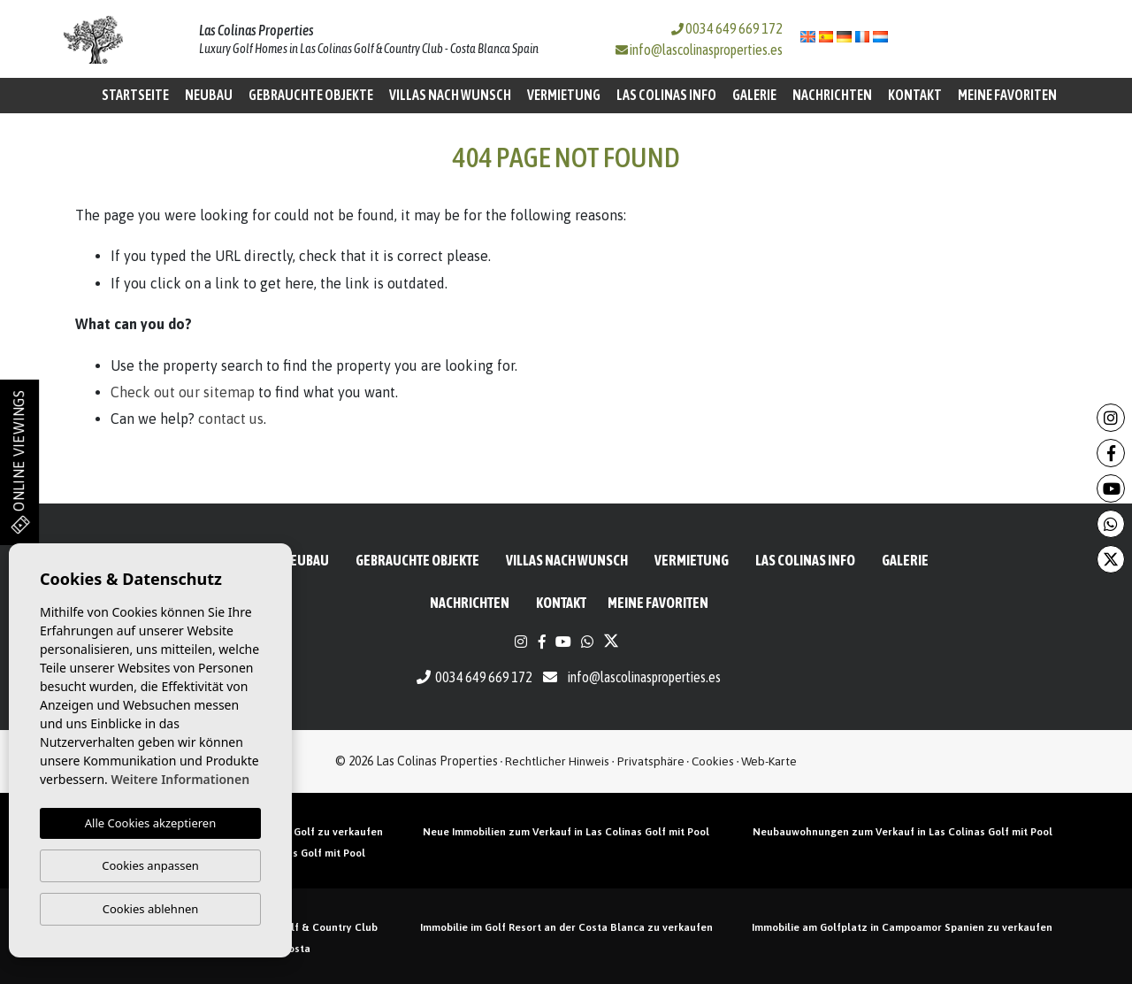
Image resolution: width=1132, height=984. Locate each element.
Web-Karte (769, 761)
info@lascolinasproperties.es (706, 50)
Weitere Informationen (180, 779)
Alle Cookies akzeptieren (150, 823)
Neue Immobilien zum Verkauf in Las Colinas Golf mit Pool (566, 832)
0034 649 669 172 (727, 28)
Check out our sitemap (183, 392)
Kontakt (915, 95)
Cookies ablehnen (151, 909)
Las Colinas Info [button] (666, 95)
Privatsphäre (651, 761)
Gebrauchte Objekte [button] (311, 95)
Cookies (713, 761)
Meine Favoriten (1007, 95)
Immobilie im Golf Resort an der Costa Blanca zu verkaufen (566, 927)
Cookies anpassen (150, 865)
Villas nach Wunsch (450, 95)
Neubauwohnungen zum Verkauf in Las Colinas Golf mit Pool (902, 832)
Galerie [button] (754, 95)
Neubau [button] (209, 95)
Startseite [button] (135, 95)
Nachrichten (832, 95)
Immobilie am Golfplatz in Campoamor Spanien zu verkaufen (902, 927)
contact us (231, 419)
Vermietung (563, 95)
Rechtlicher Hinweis (557, 761)
